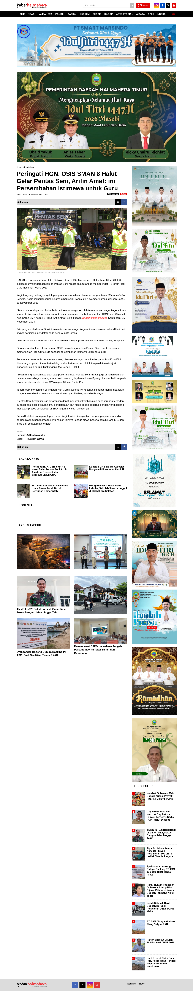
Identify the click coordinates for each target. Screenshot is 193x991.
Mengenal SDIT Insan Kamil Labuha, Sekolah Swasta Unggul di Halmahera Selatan (108, 488)
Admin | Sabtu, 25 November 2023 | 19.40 (32, 195)
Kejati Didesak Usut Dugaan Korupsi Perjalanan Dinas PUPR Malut (160, 907)
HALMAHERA (45, 14)
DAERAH (72, 14)
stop (123, 194)
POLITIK (60, 14)
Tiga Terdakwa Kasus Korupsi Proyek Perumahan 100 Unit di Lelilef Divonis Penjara (160, 852)
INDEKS (161, 14)
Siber (141, 983)
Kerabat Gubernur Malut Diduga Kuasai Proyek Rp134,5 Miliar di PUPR (161, 796)
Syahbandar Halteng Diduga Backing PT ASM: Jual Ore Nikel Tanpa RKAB (161, 870)
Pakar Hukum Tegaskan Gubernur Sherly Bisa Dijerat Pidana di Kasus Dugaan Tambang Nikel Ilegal (160, 890)
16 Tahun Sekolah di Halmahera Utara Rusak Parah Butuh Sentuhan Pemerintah (50, 488)
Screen (143, 5)
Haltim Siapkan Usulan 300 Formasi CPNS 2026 (160, 941)
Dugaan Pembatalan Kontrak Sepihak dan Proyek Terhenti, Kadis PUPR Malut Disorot (160, 815)
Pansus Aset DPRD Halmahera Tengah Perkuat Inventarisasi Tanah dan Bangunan (98, 649)
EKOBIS (97, 14)
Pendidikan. (29, 167)
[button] (173, 12)
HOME (21, 14)
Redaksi (131, 983)
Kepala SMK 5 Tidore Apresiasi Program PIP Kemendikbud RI (107, 468)
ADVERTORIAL (124, 14)
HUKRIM (85, 14)
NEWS (31, 14)
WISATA (140, 14)
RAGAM (108, 14)
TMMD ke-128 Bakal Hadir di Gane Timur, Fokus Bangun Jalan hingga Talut (161, 834)
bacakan (113, 194)
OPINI (151, 14)
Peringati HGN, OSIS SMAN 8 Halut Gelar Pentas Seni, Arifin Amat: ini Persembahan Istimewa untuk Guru (49, 470)
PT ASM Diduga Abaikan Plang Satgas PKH (161, 923)
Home (19, 167)
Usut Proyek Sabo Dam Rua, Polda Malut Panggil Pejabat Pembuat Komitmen (161, 962)
